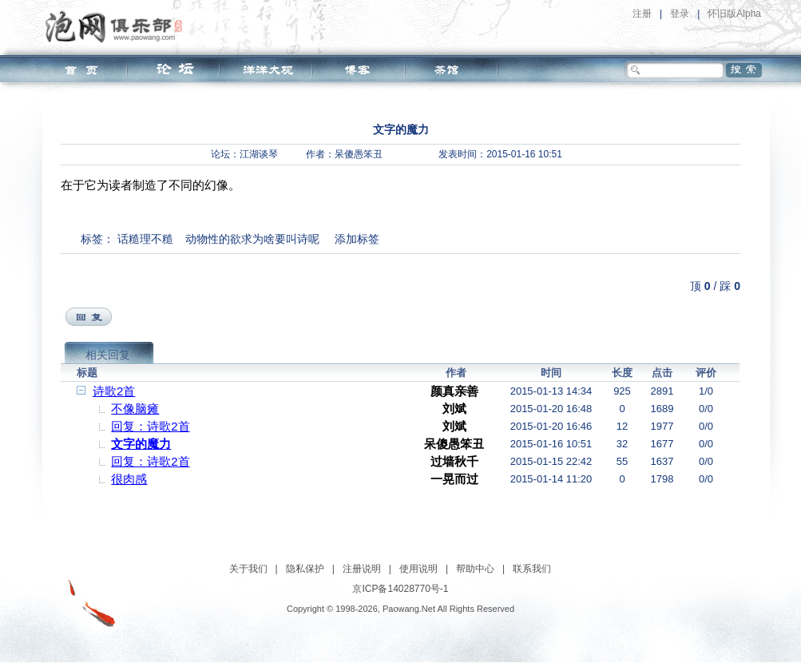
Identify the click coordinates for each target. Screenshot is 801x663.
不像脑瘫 (135, 408)
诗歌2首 (114, 391)
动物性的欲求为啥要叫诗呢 (252, 238)
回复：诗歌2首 (150, 426)
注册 (642, 13)
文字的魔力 (141, 444)
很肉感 (129, 479)
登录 (679, 13)
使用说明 (418, 568)
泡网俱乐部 (118, 26)
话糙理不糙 (145, 238)
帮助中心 (475, 568)
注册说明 (362, 568)
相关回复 (107, 354)
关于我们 (248, 568)
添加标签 (357, 238)
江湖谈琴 (259, 154)
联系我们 (532, 568)
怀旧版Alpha (734, 13)
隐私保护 (305, 568)
